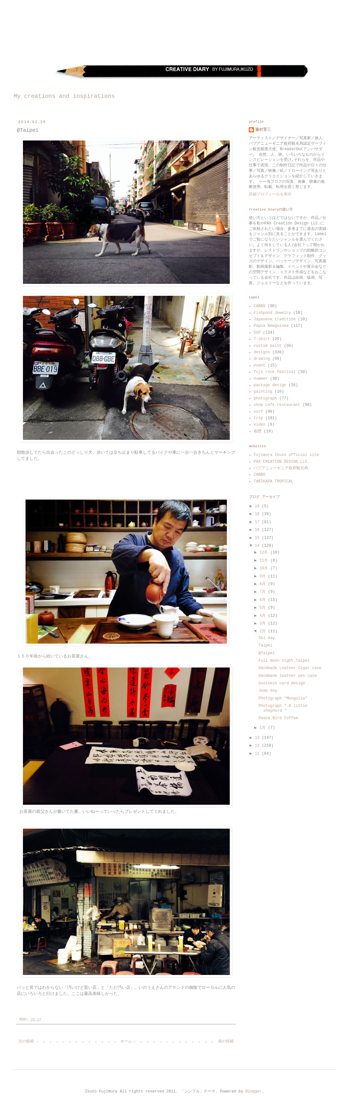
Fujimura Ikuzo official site (286, 455)
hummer (261, 379)
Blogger (254, 1091)
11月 (264, 560)
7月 (263, 592)
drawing (262, 359)
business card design (282, 683)
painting (263, 391)
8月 (263, 584)
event (259, 365)
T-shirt (262, 339)
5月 (263, 607)
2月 (263, 631)
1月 (263, 728)
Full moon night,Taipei (284, 660)
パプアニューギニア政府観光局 (281, 468)
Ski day (267, 638)
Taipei (265, 645)
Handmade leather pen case (288, 676)
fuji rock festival (275, 372)
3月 (263, 623)
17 (258, 522)
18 (258, 514)
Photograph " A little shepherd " (283, 708)
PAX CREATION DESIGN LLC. (282, 462)
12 (258, 745)
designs (262, 352)
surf (258, 411)
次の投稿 (26, 1041)
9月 (263, 576)
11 (258, 753)
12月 (264, 552)
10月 (264, 568)
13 (258, 738)
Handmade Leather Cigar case (290, 668)
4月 (263, 616)
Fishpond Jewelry (272, 313)
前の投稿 (226, 1041)
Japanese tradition (275, 319)
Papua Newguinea (271, 326)
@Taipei (267, 653)
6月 (263, 600)
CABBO (259, 306)
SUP (257, 332)
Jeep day (268, 690)
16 (258, 530)
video (259, 424)
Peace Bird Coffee (278, 718)
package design (270, 385)
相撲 (257, 431)
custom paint (267, 346)
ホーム (126, 1041)
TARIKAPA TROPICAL (273, 481)
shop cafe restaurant (277, 405)
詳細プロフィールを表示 (270, 194)
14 (258, 545)
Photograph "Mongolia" (283, 698)
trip (258, 418)
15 (258, 538)
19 (258, 506)
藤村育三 (263, 130)
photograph (265, 398)
